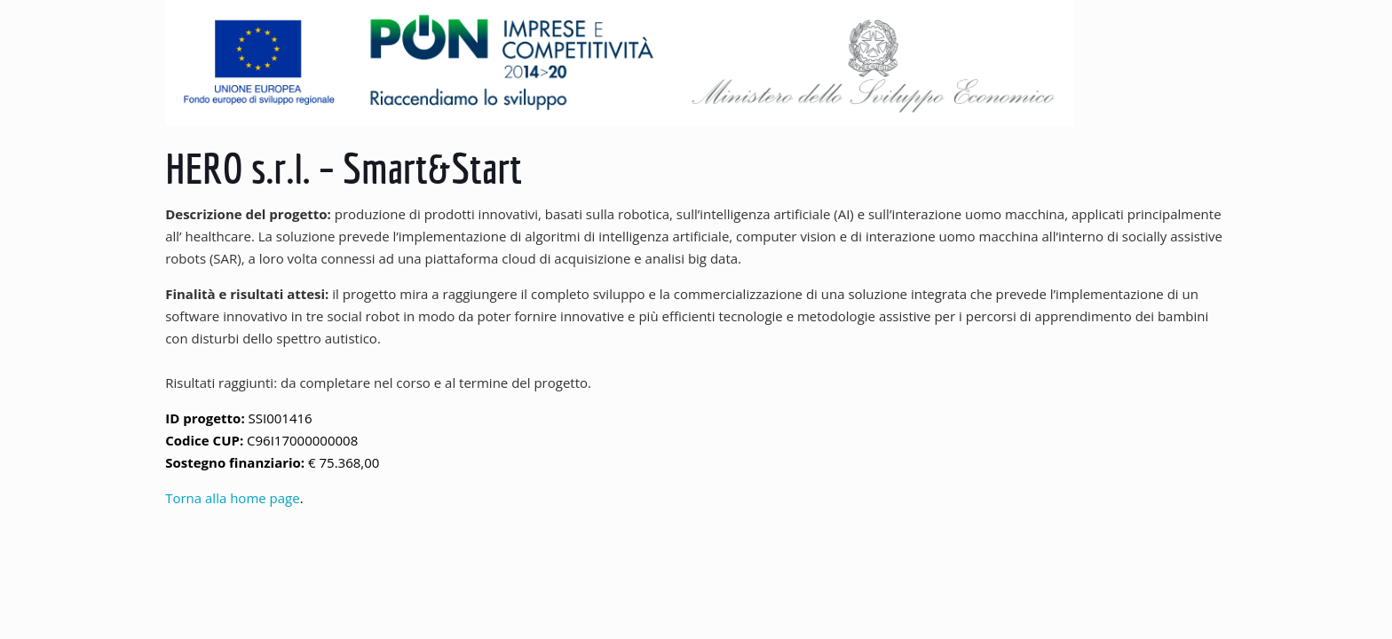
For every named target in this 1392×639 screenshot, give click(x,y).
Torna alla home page (232, 498)
